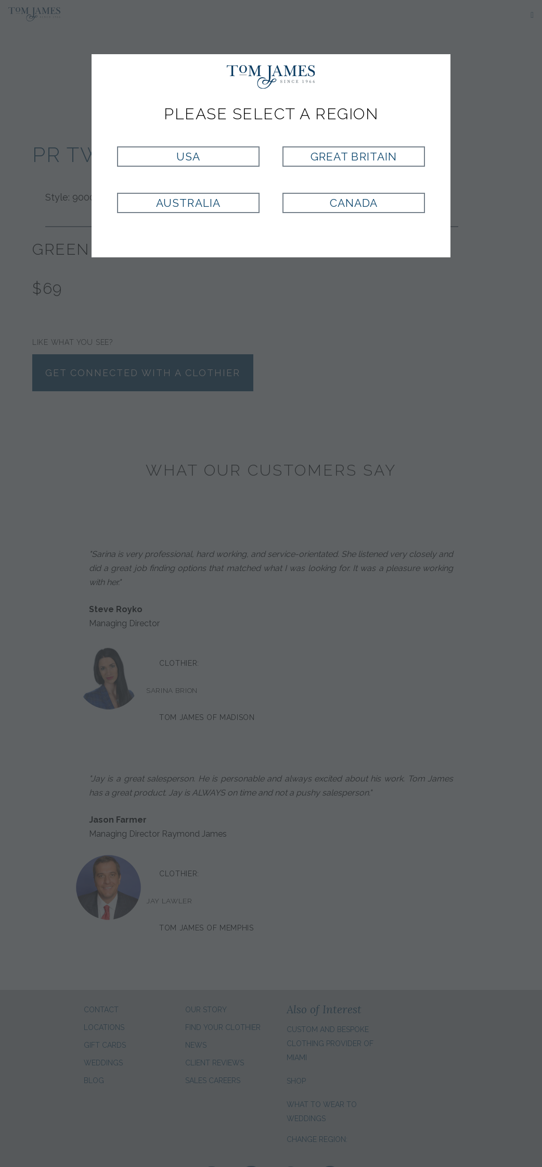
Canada (354, 202)
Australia (188, 202)
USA (188, 156)
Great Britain (354, 156)
